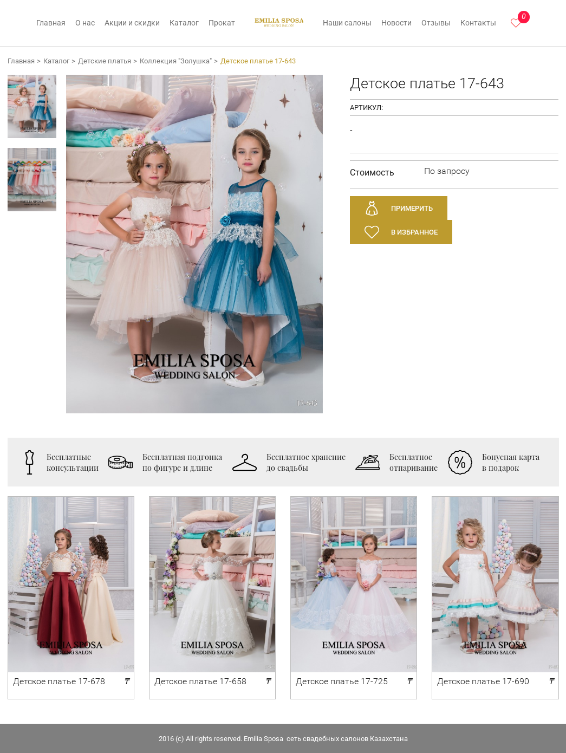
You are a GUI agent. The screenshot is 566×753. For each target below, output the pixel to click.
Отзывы (436, 23)
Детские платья (104, 61)
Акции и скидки (132, 23)
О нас (85, 23)
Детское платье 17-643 (258, 61)
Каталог (184, 23)
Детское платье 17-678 (59, 681)
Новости (396, 23)
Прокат (222, 23)
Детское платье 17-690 (483, 681)
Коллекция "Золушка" (176, 61)
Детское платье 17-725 (342, 681)
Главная (51, 23)
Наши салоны (347, 23)
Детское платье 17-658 (200, 681)
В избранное (414, 232)
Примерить (412, 208)
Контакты (478, 23)
